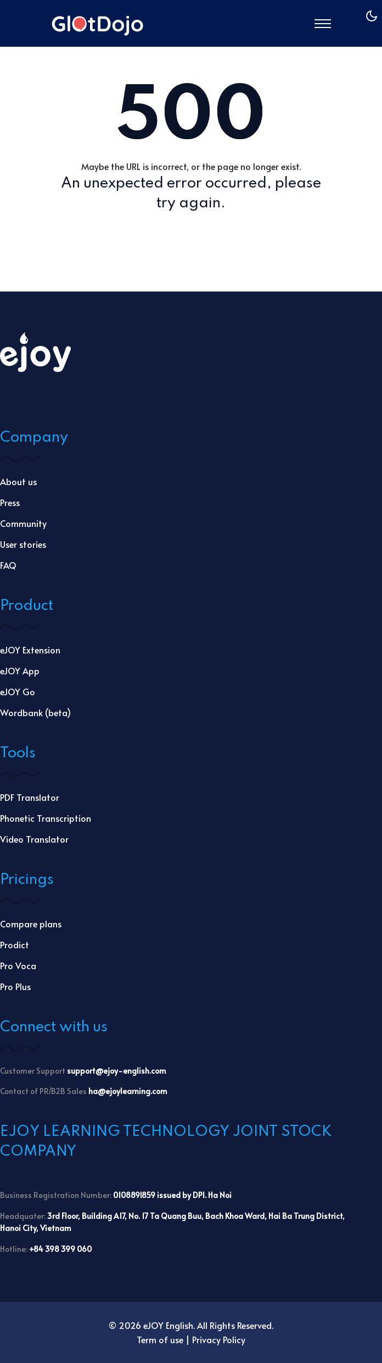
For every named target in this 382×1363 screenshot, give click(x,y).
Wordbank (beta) (35, 712)
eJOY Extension (30, 650)
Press (10, 502)
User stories (23, 544)
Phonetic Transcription (45, 818)
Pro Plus (15, 986)
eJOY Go (17, 691)
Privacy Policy (218, 1339)
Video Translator (34, 839)
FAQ (8, 565)
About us (18, 481)
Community (23, 523)
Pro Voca (18, 965)
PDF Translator (29, 797)
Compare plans (30, 923)
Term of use (160, 1339)
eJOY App (20, 670)
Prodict (14, 944)
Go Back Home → (191, 239)
